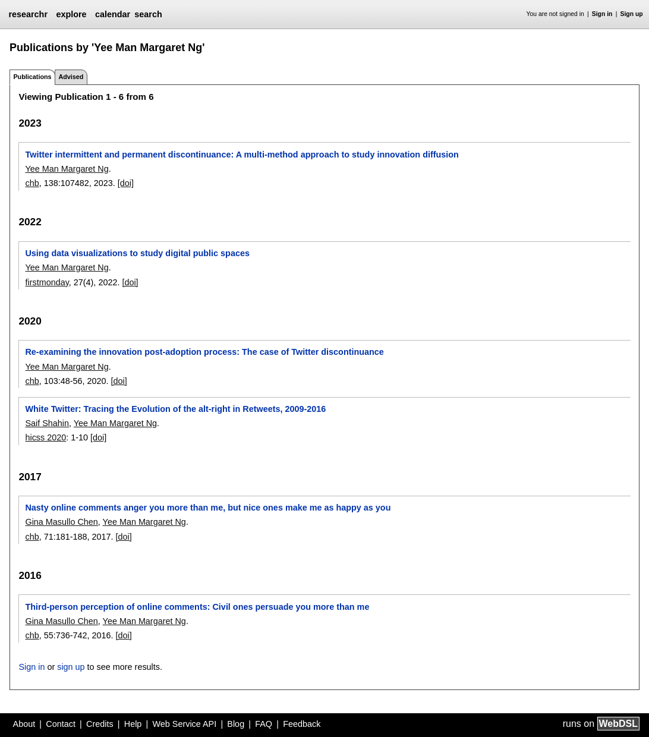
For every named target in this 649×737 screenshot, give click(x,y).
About (24, 724)
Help (133, 724)
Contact (60, 724)
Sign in (602, 14)
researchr (28, 14)
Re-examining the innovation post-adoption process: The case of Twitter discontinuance (204, 352)
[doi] (126, 183)
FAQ (263, 724)
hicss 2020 (45, 437)
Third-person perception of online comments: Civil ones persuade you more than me (197, 607)
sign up (70, 667)
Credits (100, 724)
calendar (112, 14)
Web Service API (184, 724)
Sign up (631, 14)
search (148, 14)
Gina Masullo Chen (61, 522)
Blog (235, 724)
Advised (70, 76)
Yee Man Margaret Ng (66, 169)
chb (32, 183)
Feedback (301, 724)
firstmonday (46, 282)
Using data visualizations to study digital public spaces (137, 253)
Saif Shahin (47, 423)
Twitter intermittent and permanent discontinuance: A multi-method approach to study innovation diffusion (241, 154)
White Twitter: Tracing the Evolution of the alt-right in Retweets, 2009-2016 (175, 409)
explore (71, 14)
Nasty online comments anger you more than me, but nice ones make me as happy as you (207, 507)
